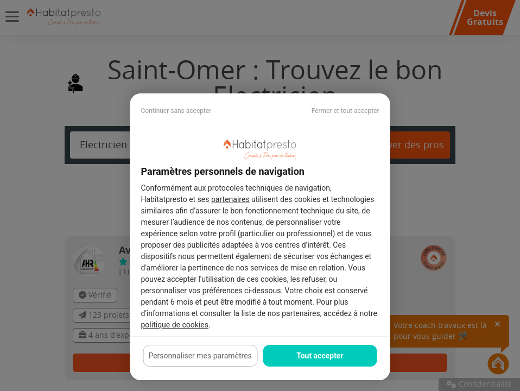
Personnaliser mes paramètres (199, 355)
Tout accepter (319, 355)
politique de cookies (174, 324)
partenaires (230, 199)
